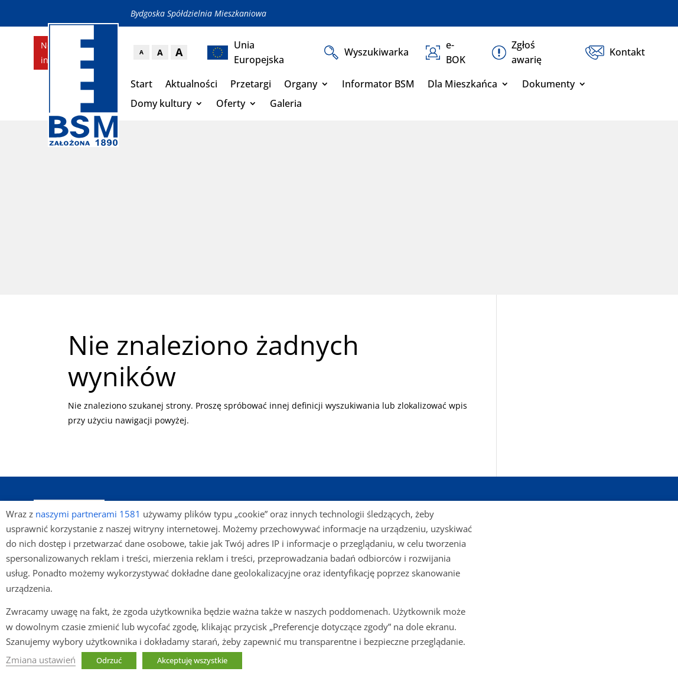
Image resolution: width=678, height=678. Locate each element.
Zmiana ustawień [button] (41, 660)
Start (141, 83)
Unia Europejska (245, 52)
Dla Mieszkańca (462, 83)
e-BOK (445, 52)
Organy (300, 83)
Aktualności (191, 83)
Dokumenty (548, 83)
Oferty (230, 103)
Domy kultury (161, 103)
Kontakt (614, 52)
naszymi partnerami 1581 (88, 514)
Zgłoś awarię (517, 52)
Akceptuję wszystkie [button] (192, 660)
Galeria (286, 103)
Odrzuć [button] (109, 660)
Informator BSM (378, 83)
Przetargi (250, 83)
